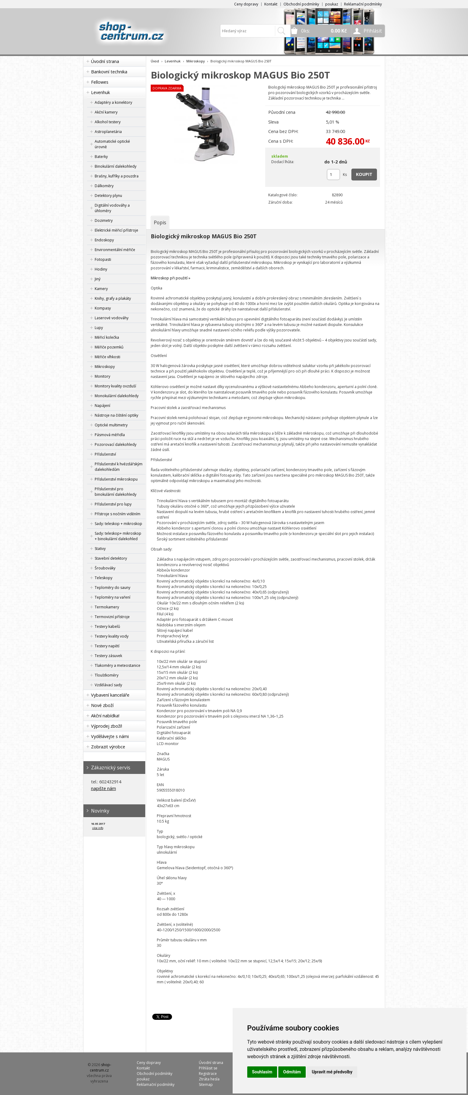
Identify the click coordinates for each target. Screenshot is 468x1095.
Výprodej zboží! (106, 726)
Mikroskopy (105, 366)
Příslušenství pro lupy (113, 504)
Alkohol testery (108, 121)
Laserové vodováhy (111, 317)
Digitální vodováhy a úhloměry (112, 208)
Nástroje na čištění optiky (116, 415)
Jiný (97, 279)
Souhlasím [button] (262, 1071)
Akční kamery (106, 112)
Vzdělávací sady (108, 684)
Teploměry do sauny (112, 587)
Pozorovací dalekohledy (115, 444)
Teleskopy (103, 577)
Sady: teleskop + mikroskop (118, 523)
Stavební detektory (111, 558)
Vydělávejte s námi (110, 736)
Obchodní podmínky (301, 4)
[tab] (160, 222)
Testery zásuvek (108, 655)
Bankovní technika (109, 72)
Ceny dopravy (246, 4)
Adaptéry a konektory (113, 102)
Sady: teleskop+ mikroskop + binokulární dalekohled (118, 536)
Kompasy (103, 308)
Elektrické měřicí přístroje (116, 230)
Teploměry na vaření (112, 597)
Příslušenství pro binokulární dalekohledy (115, 491)
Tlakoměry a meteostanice (117, 665)
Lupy (99, 327)
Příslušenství (105, 454)
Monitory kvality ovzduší (115, 386)
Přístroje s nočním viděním (117, 513)
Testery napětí (107, 646)
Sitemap (206, 1084)
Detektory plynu (108, 195)
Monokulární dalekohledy (117, 395)
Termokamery (107, 607)
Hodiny (101, 269)
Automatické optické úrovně (112, 144)
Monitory (102, 376)
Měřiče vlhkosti (107, 356)
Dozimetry (104, 220)
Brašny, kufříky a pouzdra (117, 176)
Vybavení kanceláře (110, 695)
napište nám (103, 788)
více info (97, 828)
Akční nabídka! (105, 716)
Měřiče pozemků (109, 347)
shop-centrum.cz (100, 1067)
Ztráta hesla (209, 1079)
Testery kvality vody (111, 636)
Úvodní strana (105, 61)
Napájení (102, 405)
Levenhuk (100, 92)
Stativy (100, 548)
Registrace (208, 1073)
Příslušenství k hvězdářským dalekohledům (119, 466)
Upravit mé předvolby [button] (332, 1071)
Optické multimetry (111, 425)
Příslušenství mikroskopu (116, 479)
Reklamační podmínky (363, 4)
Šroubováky (105, 568)
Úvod (155, 61)
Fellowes (99, 82)
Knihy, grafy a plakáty (113, 298)
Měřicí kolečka (107, 337)
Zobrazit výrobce (108, 747)
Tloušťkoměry (106, 675)
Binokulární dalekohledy (115, 166)
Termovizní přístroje (112, 616)
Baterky (101, 156)
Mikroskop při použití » (170, 278)
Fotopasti (103, 259)
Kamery (101, 288)
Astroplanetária (108, 131)
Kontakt (270, 4)
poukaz (331, 4)
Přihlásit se (208, 1068)
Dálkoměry (104, 185)
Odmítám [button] (292, 1071)
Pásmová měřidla (110, 434)
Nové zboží (102, 705)
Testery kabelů (107, 626)
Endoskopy (104, 240)
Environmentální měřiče (115, 249)
